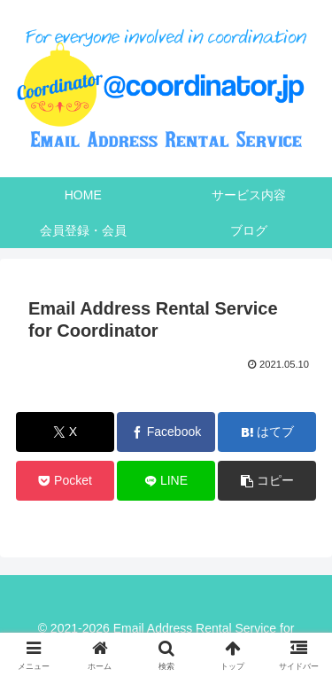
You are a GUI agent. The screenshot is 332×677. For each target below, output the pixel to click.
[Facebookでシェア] (166, 432)
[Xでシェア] (65, 432)
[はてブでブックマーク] (267, 432)
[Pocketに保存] (65, 481)
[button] (267, 481)
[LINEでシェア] (166, 481)
